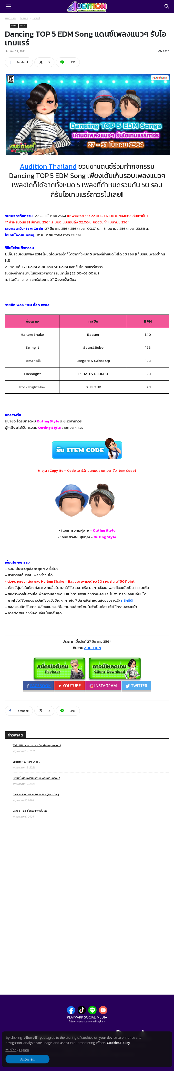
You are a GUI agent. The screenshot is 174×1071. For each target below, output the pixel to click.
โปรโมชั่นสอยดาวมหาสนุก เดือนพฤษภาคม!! (36, 778)
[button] (8, 6)
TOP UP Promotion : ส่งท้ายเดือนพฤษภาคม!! (37, 745)
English (24, 1050)
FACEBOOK (39, 685)
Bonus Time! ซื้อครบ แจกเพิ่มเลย (30, 811)
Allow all (27, 1059)
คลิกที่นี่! (127, 600)
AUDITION (92, 648)
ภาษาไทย (10, 1050)
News (24, 18)
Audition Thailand (48, 166)
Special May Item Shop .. (26, 762)
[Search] (167, 6)
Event (36, 18)
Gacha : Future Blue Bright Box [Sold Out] (36, 794)
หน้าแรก (10, 18)
